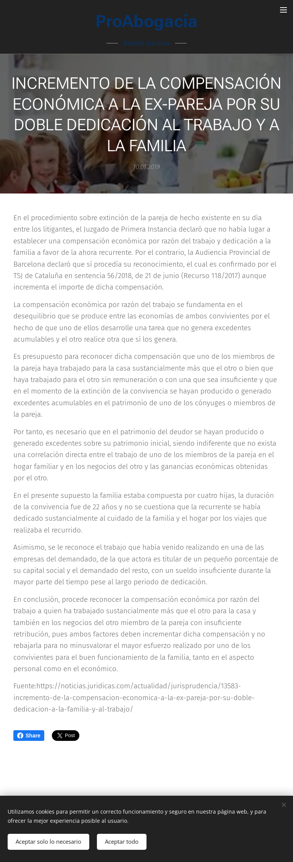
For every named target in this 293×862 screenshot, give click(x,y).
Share (28, 735)
